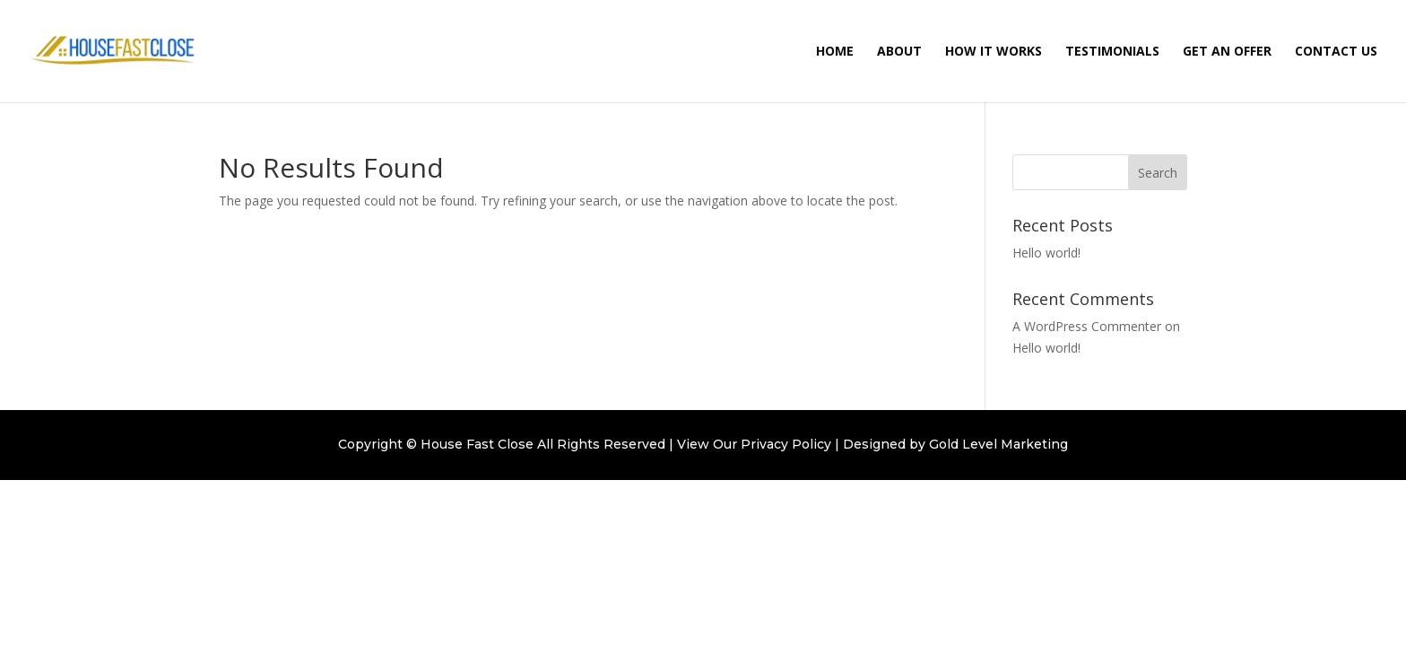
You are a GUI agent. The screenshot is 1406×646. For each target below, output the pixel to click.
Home (835, 52)
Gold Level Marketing (998, 444)
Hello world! (1046, 252)
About (899, 52)
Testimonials (1112, 52)
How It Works (993, 52)
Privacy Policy (786, 444)
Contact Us (1336, 52)
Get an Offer (1227, 52)
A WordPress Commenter (1086, 326)
